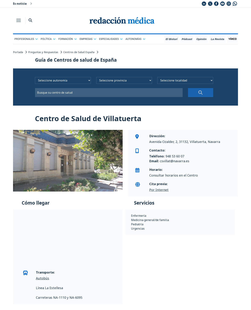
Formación (67, 39)
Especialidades (111, 39)
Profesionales (26, 39)
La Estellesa (54, 288)
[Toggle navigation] (18, 20)
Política (48, 39)
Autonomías (135, 39)
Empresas (88, 39)
